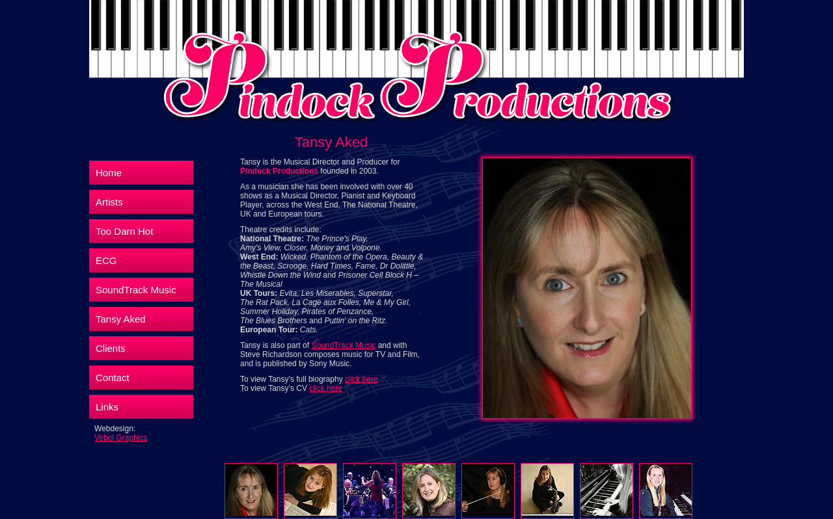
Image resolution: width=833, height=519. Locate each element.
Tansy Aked (121, 319)
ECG (106, 260)
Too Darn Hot (124, 231)
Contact (113, 377)
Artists (109, 201)
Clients (111, 348)
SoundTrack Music (136, 289)
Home (109, 172)
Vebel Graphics (120, 437)
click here (361, 379)
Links (107, 406)
